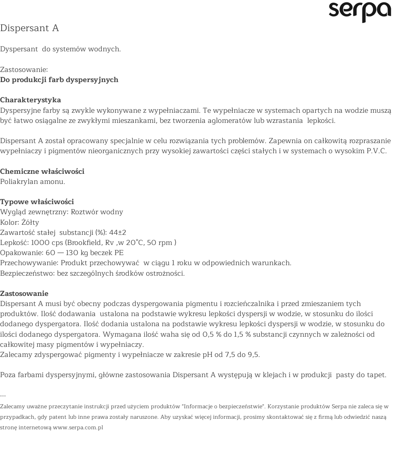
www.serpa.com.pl (78, 427)
